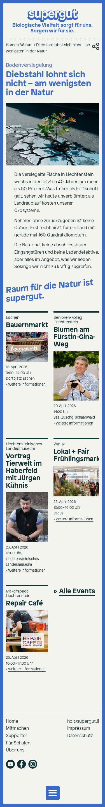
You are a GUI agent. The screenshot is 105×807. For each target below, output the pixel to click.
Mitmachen (17, 728)
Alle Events (77, 591)
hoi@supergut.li (83, 721)
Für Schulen (18, 743)
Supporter (16, 735)
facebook (21, 764)
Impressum (78, 728)
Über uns (15, 750)
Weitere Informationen (27, 384)
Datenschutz (80, 735)
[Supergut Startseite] (52, 21)
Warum (26, 45)
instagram (32, 764)
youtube (10, 764)
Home (11, 45)
